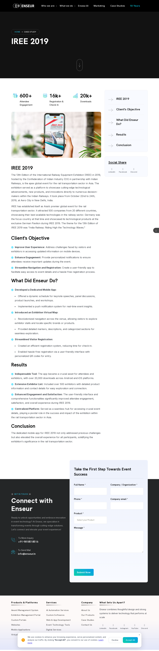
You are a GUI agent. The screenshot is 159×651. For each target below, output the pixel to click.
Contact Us (86, 625)
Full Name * (80, 485)
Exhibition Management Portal (26, 615)
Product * (79, 513)
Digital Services (54, 630)
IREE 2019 (122, 99)
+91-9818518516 (28, 541)
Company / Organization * (123, 485)
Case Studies (117, 5)
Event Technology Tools (58, 625)
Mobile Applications (21, 630)
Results (121, 134)
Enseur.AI (83, 5)
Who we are (47, 5)
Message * (79, 528)
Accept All (130, 640)
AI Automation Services (58, 610)
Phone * (78, 499)
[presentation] (96, 563)
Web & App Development (59, 620)
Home (17, 32)
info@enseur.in (27, 553)
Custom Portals (19, 620)
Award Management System (25, 610)
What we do (66, 5)
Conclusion (123, 145)
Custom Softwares (55, 615)
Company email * (119, 499)
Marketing (99, 5)
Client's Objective (128, 109)
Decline (115, 640)
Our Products (88, 615)
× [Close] (139, 634)
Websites (15, 625)
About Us (86, 610)
